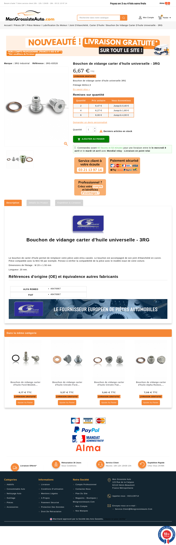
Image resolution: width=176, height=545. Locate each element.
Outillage (11, 517)
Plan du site (81, 512)
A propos (45, 517)
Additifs (10, 503)
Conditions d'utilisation (52, 508)
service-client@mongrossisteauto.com (133, 528)
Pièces (10, 521)
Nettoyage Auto (14, 512)
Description (13, 221)
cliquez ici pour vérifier (115, 538)
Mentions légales (49, 512)
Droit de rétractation (51, 530)
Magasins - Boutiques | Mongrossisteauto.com (85, 519)
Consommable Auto (16, 508)
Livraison (45, 503)
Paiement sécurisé (50, 521)
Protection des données (52, 526)
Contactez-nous (83, 508)
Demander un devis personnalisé (90, 141)
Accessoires (12, 526)
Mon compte (81, 525)
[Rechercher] (102, 18)
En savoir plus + (81, 108)
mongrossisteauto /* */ (29, 15)
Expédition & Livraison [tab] (69, 221)
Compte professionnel (86, 503)
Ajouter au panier (91, 158)
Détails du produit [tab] (38, 221)
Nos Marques (82, 530)
